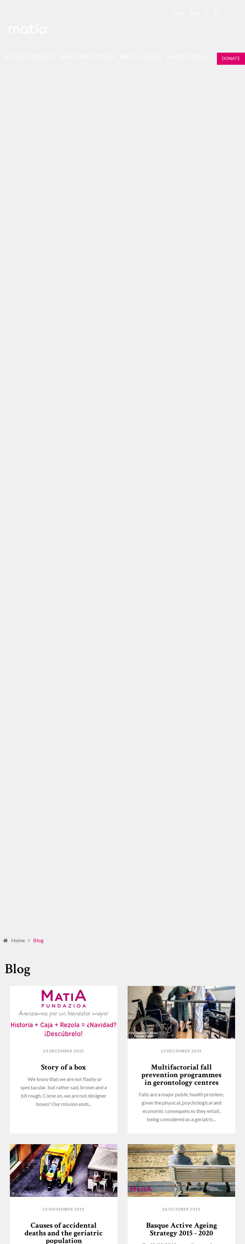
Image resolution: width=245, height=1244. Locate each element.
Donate (231, 58)
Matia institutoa (87, 57)
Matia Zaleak (140, 57)
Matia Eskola (186, 57)
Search (228, 13)
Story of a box (63, 1067)
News (178, 13)
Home (18, 940)
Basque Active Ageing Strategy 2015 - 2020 (181, 1229)
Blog (194, 13)
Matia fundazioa (29, 57)
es (206, 13)
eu (217, 13)
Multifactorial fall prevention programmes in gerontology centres (181, 1074)
